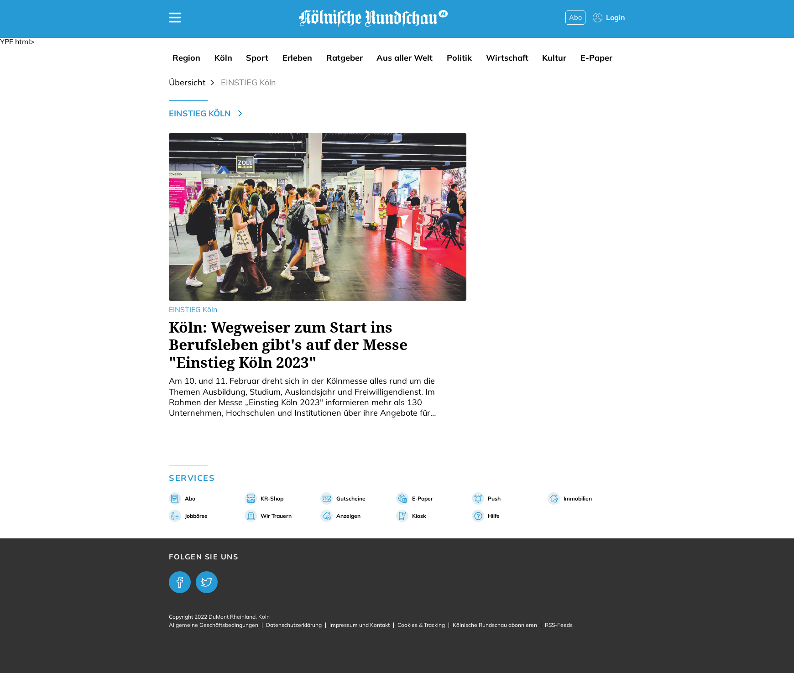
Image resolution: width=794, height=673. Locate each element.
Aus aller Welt (404, 58)
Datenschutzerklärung (294, 624)
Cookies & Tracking (421, 624)
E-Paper (596, 58)
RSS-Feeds (559, 624)
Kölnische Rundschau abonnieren (495, 624)
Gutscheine (351, 498)
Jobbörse (196, 515)
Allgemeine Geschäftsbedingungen (213, 624)
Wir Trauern (276, 515)
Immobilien (578, 498)
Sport (257, 58)
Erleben (297, 58)
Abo (575, 17)
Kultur (554, 58)
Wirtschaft (507, 58)
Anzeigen (348, 515)
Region (186, 58)
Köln (223, 58)
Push (494, 498)
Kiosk (419, 515)
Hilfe (494, 515)
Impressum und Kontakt (359, 624)
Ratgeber (344, 58)
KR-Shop (272, 498)
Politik (459, 58)
